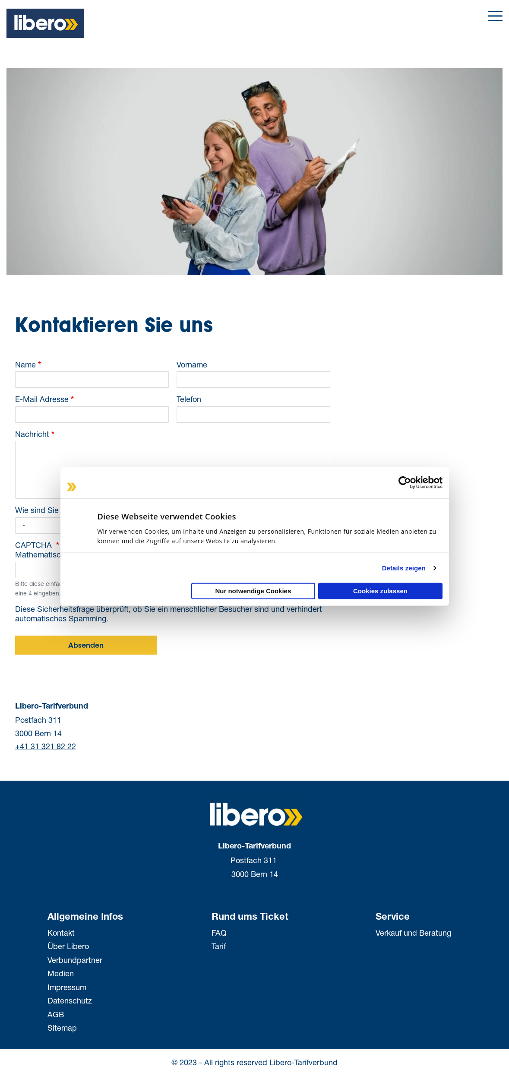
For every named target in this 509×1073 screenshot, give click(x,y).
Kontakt (61, 932)
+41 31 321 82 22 (45, 746)
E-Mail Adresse (42, 399)
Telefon (189, 399)
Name (25, 364)
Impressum (66, 987)
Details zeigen (404, 567)
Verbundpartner (74, 960)
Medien (60, 973)
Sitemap (62, 1027)
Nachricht (32, 434)
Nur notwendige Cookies (253, 591)
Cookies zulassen (380, 591)
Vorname (192, 364)
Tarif (219, 946)
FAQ (219, 932)
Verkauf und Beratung (413, 932)
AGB (55, 1014)
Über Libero (68, 946)
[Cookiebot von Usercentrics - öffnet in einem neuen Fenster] (405, 482)
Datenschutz (69, 1000)
